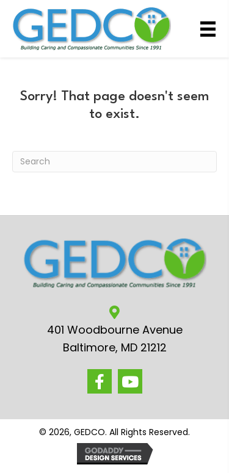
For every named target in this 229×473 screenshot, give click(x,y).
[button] (99, 381)
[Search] (114, 161)
